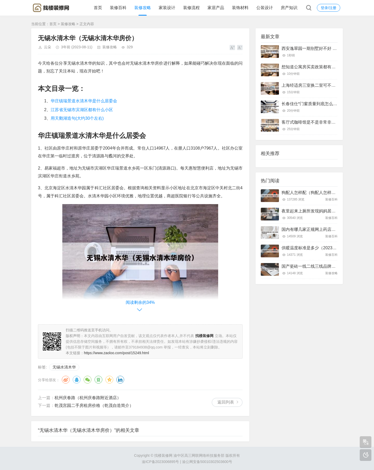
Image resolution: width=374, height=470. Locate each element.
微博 (66, 380)
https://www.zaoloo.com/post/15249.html (116, 353)
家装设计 (167, 7)
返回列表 (225, 402)
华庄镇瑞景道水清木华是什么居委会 (84, 101)
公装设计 (264, 7)
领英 (120, 380)
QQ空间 (109, 380)
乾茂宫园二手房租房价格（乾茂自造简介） (94, 405)
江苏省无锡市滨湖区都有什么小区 (82, 110)
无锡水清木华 (64, 367)
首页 (98, 7)
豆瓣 (98, 380)
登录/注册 (328, 8)
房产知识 (289, 7)
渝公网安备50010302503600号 (207, 462)
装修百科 (118, 7)
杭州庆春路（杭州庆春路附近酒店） (88, 397)
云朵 (47, 47)
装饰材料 (240, 7)
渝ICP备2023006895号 (160, 462)
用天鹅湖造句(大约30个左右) (77, 118)
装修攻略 (142, 7)
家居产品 (216, 7)
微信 (87, 380)
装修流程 (191, 7)
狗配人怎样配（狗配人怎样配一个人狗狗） (321, 192)
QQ (77, 380)
